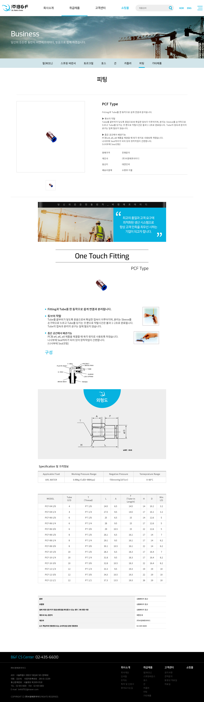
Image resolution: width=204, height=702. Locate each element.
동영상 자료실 (171, 680)
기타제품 (157, 63)
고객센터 (100, 8)
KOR (181, 8)
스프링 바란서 (68, 63)
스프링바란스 (149, 676)
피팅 (141, 63)
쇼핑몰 (125, 8)
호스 (103, 63)
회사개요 (125, 672)
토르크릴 (88, 63)
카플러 (127, 63)
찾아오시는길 (127, 687)
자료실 (168, 683)
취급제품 (74, 8)
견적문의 (169, 676)
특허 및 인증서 (127, 683)
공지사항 (169, 672)
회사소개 (48, 8)
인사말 (124, 676)
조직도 (124, 680)
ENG (189, 8)
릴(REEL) (47, 63)
